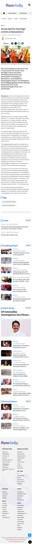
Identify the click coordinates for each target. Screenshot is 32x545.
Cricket (4, 503)
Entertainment (17, 351)
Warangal (20, 515)
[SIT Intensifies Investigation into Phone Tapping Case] (16, 314)
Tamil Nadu (20, 499)
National (15, 268)
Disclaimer (5, 467)
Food (18, 464)
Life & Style (20, 462)
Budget (4, 497)
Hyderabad (20, 505)
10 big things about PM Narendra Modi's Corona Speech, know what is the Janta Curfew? (21, 274)
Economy (5, 493)
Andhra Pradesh (18, 370)
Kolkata (19, 529)
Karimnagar (20, 517)
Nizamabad (20, 521)
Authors (4, 458)
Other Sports (6, 517)
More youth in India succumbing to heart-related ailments (20, 291)
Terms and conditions (5, 464)
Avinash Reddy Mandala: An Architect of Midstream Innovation (22, 264)
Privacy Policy (6, 462)
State (16, 19)
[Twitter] (15, 43)
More (28, 220)
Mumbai (19, 527)
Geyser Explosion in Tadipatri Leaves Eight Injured (20, 376)
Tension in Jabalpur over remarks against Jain (21, 429)
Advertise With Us (7, 460)
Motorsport (5, 513)
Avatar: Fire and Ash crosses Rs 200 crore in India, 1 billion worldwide (21, 357)
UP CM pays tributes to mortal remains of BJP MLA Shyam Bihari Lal (22, 385)
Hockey (4, 507)
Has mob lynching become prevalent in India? (22, 300)
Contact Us (5, 456)
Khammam (20, 523)
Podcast (19, 466)
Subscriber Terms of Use (8, 470)
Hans (14, 277)
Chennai (19, 509)
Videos (19, 460)
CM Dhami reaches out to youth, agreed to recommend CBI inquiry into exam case (21, 255)
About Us (5, 452)
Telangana (23, 13)
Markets (4, 495)
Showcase (20, 468)
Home (4, 19)
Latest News (12, 13)
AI (17, 473)
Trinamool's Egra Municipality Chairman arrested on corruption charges (14, 228)
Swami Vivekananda (8, 205)
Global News (20, 458)
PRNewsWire (5, 454)
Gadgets (19, 483)
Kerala (19, 497)
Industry (4, 491)
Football (4, 505)
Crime (5, 220)
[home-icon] (4, 13)
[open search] (29, 4)
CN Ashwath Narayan (9, 202)
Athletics (4, 511)
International (17, 361)
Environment (21, 481)
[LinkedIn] (22, 43)
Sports (15, 389)
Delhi (18, 525)
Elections (20, 452)
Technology (20, 475)
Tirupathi (20, 519)
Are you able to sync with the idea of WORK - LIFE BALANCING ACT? (21, 281)
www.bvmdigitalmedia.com (16, 541)
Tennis (4, 509)
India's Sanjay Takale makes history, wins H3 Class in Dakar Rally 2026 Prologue (22, 395)
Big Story (15, 249)
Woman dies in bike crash (9, 235)
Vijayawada (20, 511)
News (10, 19)
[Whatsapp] (19, 43)
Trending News (10, 245)
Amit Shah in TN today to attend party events (21, 346)
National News (9, 401)
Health (19, 477)
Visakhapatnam (22, 513)
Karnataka (23, 19)
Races (4, 515)
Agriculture (20, 479)
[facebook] (12, 43)
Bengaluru (20, 507)
